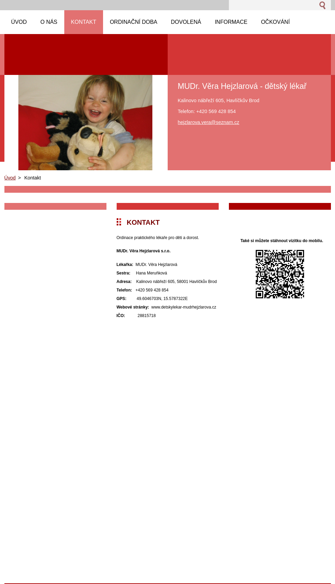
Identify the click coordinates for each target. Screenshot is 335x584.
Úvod (10, 177)
